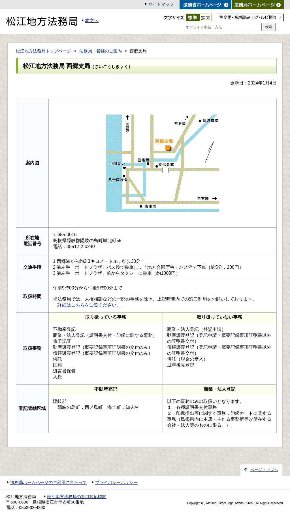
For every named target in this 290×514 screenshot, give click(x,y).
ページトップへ (264, 470)
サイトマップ (161, 4)
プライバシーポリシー (116, 482)
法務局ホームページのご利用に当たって (48, 482)
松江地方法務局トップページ (43, 51)
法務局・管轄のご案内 (100, 51)
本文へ (92, 20)
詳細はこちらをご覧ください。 (89, 305)
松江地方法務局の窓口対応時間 (76, 496)
